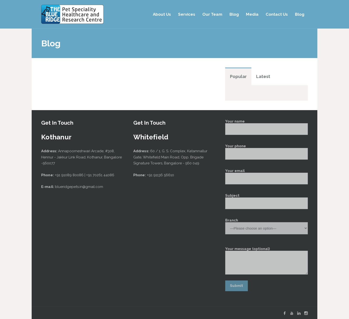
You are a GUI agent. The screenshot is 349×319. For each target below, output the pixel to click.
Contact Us (277, 14)
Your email (266, 176)
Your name (266, 127)
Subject (266, 201)
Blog (234, 14)
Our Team (212, 14)
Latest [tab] (263, 76)
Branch (266, 225)
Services (186, 14)
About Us (162, 14)
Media (252, 14)
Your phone (266, 152)
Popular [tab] (238, 76)
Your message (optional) (266, 261)
